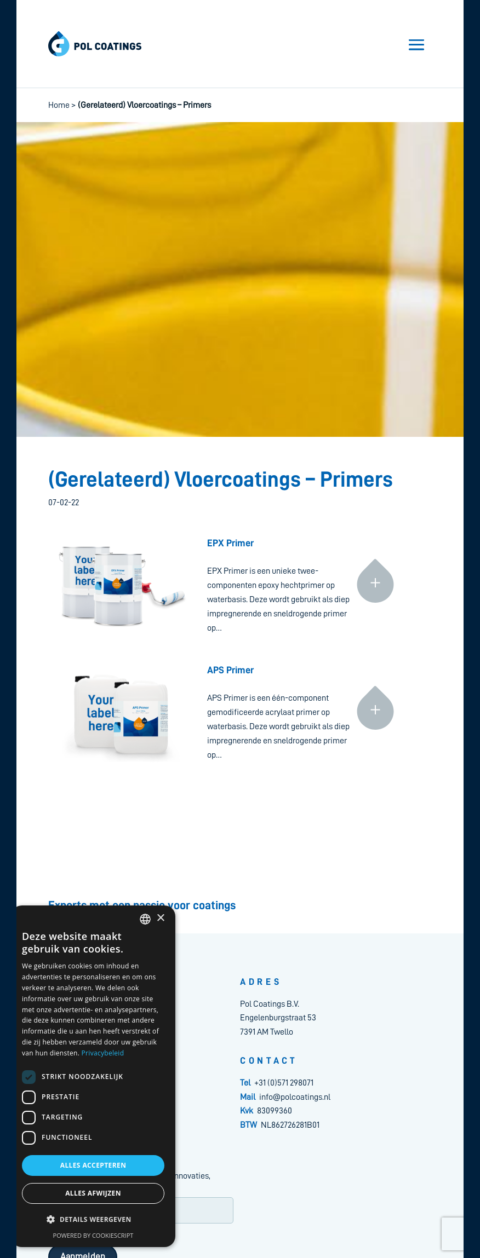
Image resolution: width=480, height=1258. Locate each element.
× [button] (160, 918)
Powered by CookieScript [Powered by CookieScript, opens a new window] (93, 1235)
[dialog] (93, 1076)
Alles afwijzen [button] (93, 1193)
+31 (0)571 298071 (283, 1082)
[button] (93, 1219)
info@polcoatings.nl (294, 1097)
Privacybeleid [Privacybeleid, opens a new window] (103, 1053)
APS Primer (230, 670)
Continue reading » (375, 537)
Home (59, 105)
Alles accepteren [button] (93, 1165)
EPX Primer (230, 543)
